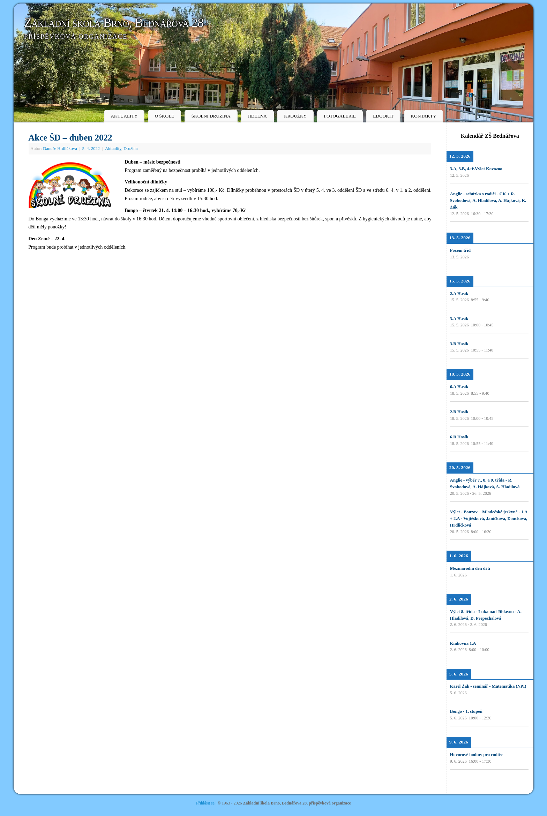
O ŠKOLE (164, 116)
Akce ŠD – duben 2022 (70, 137)
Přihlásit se (205, 803)
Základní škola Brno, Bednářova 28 (113, 23)
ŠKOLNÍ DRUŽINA (211, 116)
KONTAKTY (423, 116)
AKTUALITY (124, 116)
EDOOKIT (383, 116)
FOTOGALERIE (340, 116)
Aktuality (113, 148)
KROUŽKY (295, 116)
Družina (130, 148)
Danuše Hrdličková (60, 148)
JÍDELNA (257, 116)
